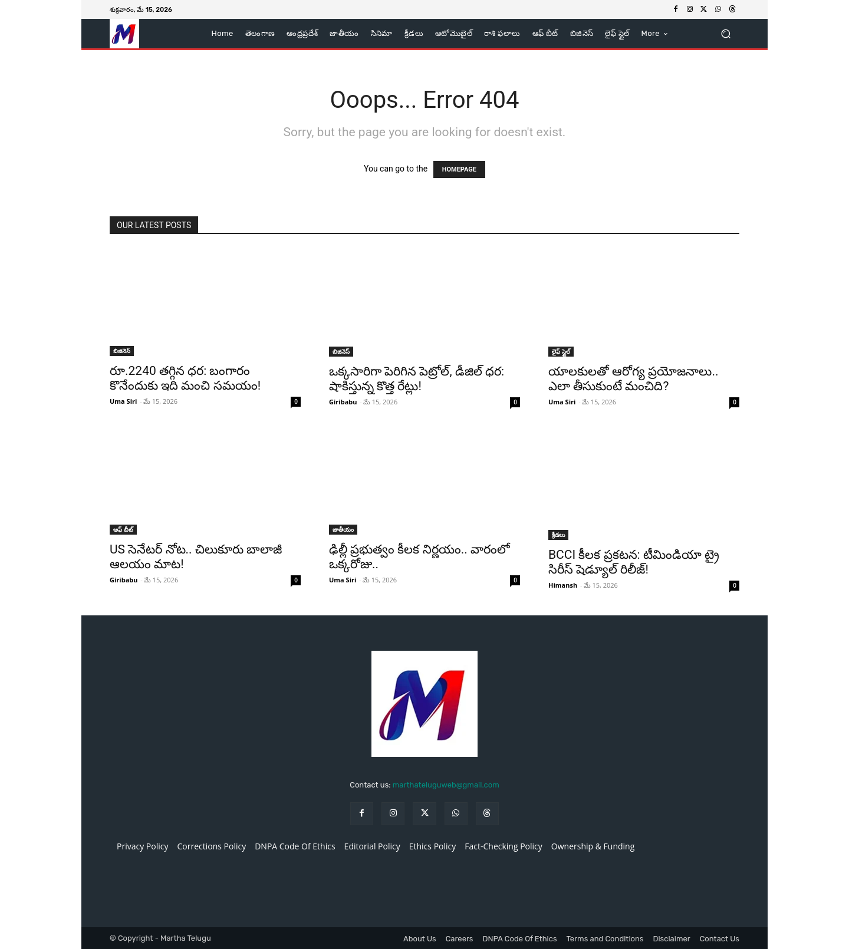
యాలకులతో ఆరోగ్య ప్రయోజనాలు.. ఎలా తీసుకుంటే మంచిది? (633, 378)
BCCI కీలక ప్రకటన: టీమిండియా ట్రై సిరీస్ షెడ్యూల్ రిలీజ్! (633, 562)
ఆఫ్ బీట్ (123, 529)
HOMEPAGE (459, 169)
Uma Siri (123, 401)
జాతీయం (343, 529)
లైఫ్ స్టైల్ (561, 351)
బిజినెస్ (121, 351)
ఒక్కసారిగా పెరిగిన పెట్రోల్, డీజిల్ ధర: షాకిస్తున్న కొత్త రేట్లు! (416, 378)
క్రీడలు (558, 534)
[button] (725, 34)
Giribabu (343, 401)
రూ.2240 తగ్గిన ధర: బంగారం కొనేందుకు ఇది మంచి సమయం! (185, 378)
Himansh (562, 585)
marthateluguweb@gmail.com (446, 784)
